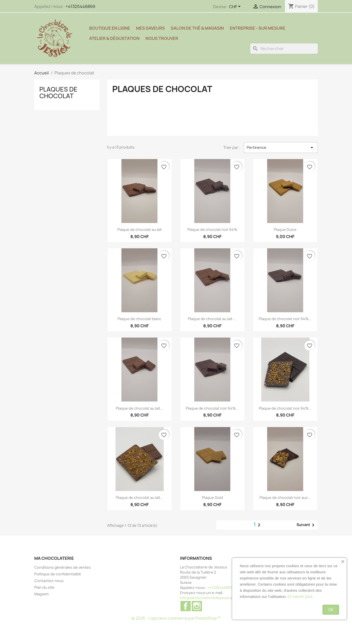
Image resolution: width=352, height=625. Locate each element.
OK (331, 609)
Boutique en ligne (109, 28)
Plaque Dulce (285, 229)
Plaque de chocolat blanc (139, 318)
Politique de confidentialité (57, 574)
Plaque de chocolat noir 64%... (285, 318)
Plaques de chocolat (58, 92)
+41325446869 (80, 6)
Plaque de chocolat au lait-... (212, 318)
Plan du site (44, 587)
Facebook (185, 606)
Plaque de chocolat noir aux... (285, 497)
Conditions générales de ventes (62, 567)
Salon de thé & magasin (197, 28)
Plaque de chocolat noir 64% (212, 229)
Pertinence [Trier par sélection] (281, 147)
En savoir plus (300, 596)
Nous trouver (161, 38)
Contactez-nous (49, 580)
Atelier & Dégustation (114, 38)
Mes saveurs (150, 28)
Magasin (41, 593)
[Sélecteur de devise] (235, 7)
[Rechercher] (284, 48)
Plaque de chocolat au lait (139, 229)
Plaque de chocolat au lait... (139, 408)
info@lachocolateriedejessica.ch (208, 597)
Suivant (306, 525)
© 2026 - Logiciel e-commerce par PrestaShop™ (176, 618)
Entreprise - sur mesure (257, 28)
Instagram (197, 606)
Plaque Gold (212, 497)
